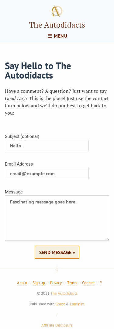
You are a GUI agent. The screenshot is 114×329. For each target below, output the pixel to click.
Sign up (39, 282)
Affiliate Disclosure (57, 325)
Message (14, 192)
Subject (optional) (22, 136)
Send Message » (57, 252)
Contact (88, 282)
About (22, 282)
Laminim (77, 304)
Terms (72, 282)
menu (57, 36)
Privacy (56, 282)
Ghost (60, 304)
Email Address (19, 164)
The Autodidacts (57, 25)
